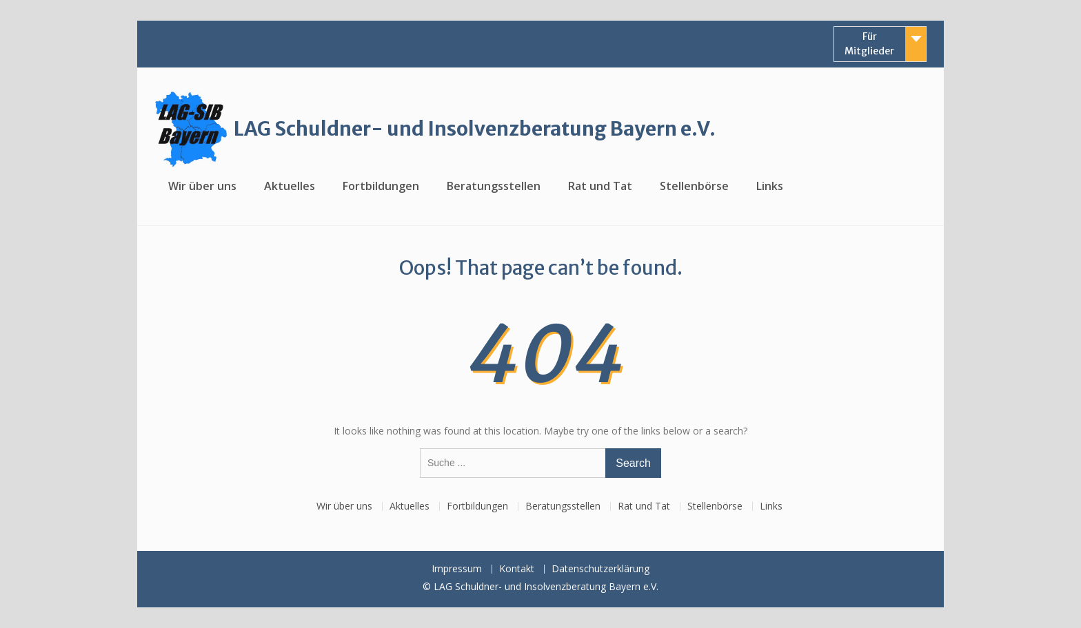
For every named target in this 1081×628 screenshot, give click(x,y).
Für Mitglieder (869, 43)
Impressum (457, 569)
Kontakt (516, 569)
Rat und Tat (600, 185)
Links (769, 185)
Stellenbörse (694, 185)
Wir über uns (202, 185)
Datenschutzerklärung (600, 569)
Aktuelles (289, 185)
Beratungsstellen (493, 185)
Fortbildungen (381, 185)
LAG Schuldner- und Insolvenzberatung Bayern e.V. (475, 128)
